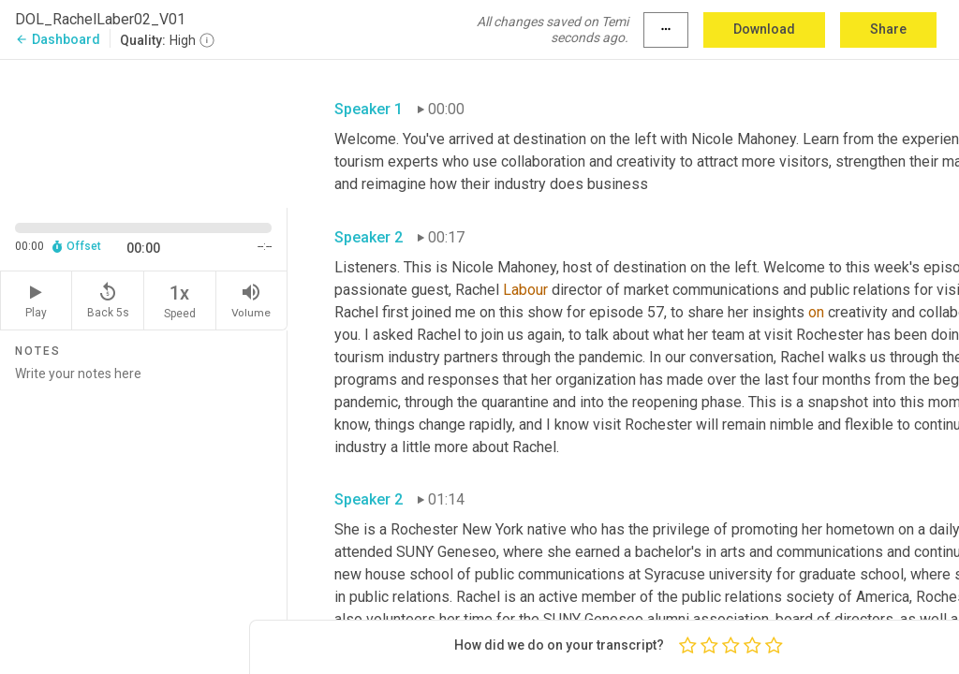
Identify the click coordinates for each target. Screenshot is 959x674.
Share (888, 29)
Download (764, 29)
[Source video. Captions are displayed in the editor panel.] (144, 132)
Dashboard (57, 39)
